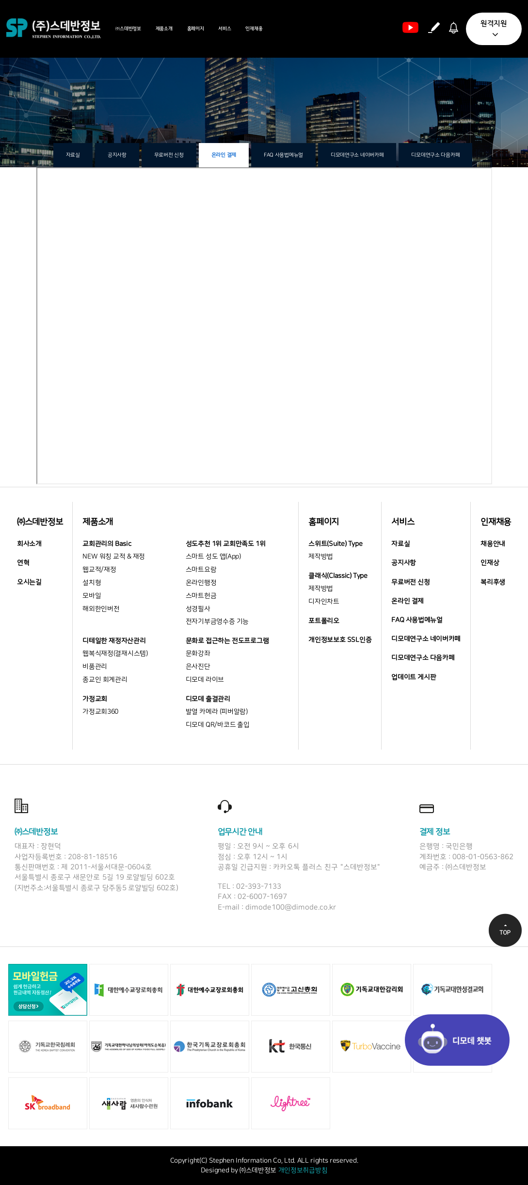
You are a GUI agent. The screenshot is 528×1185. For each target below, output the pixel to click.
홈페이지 (195, 29)
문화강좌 (198, 653)
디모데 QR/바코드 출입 (218, 725)
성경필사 (198, 609)
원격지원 (493, 29)
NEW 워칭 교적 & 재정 (113, 556)
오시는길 (29, 582)
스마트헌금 (201, 596)
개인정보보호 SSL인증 (339, 640)
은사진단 (198, 667)
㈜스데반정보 (128, 29)
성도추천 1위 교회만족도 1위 (226, 544)
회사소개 (29, 544)
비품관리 (94, 667)
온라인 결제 (223, 155)
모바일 (91, 596)
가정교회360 (100, 712)
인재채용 (253, 29)
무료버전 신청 (169, 155)
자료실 (73, 155)
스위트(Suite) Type (335, 544)
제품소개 (164, 29)
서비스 (224, 29)
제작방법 (320, 556)
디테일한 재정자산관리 (113, 641)
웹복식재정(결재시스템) (114, 653)
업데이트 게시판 (413, 677)
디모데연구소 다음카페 (435, 155)
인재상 (489, 563)
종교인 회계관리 (104, 680)
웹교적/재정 (99, 570)
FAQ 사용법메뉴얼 (283, 155)
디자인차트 (323, 602)
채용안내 (492, 544)
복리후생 (492, 582)
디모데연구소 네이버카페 (357, 155)
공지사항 (117, 155)
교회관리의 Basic (106, 544)
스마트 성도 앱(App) (213, 556)
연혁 (23, 563)
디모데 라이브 (205, 680)
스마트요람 (201, 570)
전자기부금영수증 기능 (217, 621)
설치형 (91, 583)
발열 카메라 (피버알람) (217, 712)
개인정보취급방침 (303, 1170)
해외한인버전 (100, 609)
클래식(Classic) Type (337, 576)
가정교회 (94, 699)
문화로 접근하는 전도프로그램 (227, 641)
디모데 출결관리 (208, 699)
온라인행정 (201, 583)
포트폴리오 (323, 621)
